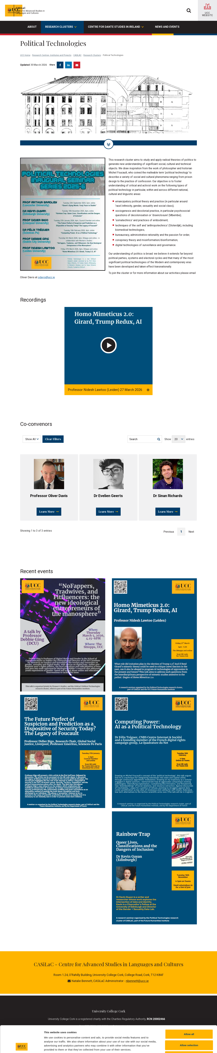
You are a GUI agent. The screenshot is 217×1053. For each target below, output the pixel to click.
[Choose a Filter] (32, 436)
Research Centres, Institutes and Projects (51, 40)
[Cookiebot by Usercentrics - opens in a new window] (21, 1046)
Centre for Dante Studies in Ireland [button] (115, 27)
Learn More (49, 509)
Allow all (189, 1008)
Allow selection (189, 1020)
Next (191, 529)
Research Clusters (92, 40)
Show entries (179, 436)
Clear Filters (53, 436)
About (32, 26)
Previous (168, 529)
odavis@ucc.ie (46, 274)
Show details (176, 1046)
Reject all (189, 1030)
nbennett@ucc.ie (137, 978)
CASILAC (77, 40)
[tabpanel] (108, 107)
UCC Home (25, 40)
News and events (167, 26)
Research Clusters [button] (60, 27)
